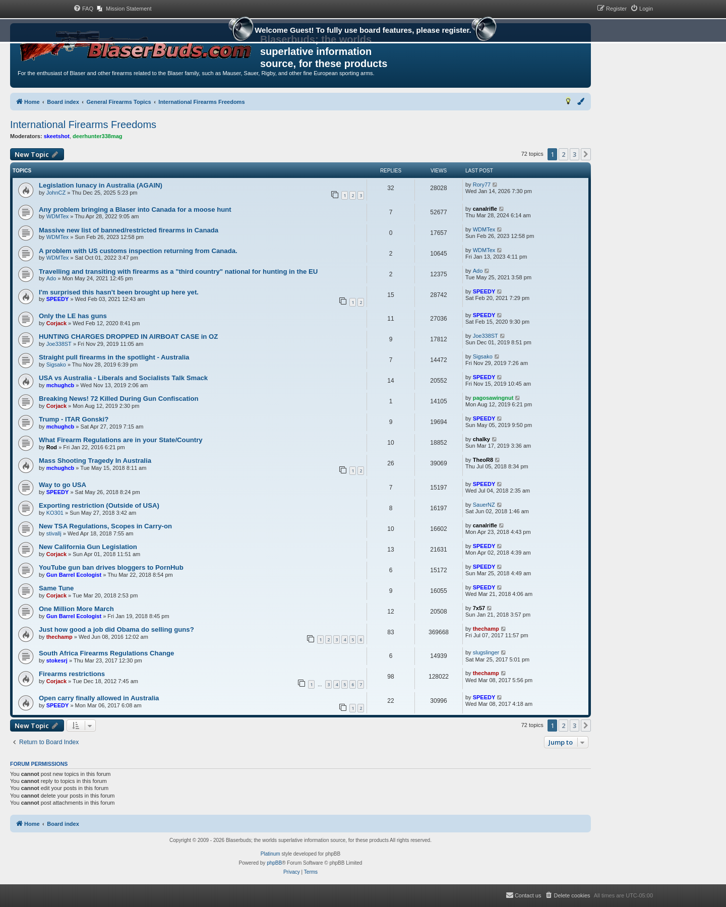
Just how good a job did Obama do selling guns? (116, 629)
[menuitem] (83, 9)
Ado (51, 278)
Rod (51, 447)
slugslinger (486, 652)
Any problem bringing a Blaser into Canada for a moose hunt (135, 209)
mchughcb (60, 385)
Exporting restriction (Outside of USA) (99, 505)
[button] (586, 154)
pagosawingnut (493, 398)
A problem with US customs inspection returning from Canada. (138, 251)
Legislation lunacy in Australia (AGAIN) (100, 185)
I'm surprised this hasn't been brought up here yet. (119, 292)
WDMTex (57, 216)
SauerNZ (484, 505)
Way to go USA (62, 485)
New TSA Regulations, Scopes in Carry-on (105, 526)
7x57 (479, 608)
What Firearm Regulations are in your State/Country (121, 440)
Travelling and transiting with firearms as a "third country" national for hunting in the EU (178, 271)
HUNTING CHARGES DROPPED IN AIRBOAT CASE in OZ (128, 336)
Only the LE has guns (73, 316)
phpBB (274, 863)
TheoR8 (483, 460)
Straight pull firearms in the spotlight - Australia (114, 357)
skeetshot (57, 136)
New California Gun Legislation (88, 547)
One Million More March (76, 609)
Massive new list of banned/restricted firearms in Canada (128, 230)
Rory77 (482, 185)
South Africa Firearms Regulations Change (106, 653)
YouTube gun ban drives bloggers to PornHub (111, 567)
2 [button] (563, 154)
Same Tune (56, 588)
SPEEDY (57, 299)
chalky (481, 439)
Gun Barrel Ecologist (73, 575)
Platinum (270, 854)
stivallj (54, 533)
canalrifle (485, 209)
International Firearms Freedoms (83, 124)
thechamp (59, 637)
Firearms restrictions (72, 674)
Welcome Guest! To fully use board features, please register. (363, 31)
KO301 (55, 513)
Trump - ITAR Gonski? (73, 419)
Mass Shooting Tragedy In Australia (95, 460)
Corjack (56, 323)
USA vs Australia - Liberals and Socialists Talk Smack (123, 378)
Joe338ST (59, 344)
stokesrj (57, 660)
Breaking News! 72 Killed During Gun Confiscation (119, 398)
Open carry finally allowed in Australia (99, 698)
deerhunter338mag (97, 136)
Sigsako (56, 364)
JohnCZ (56, 193)
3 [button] (574, 154)
